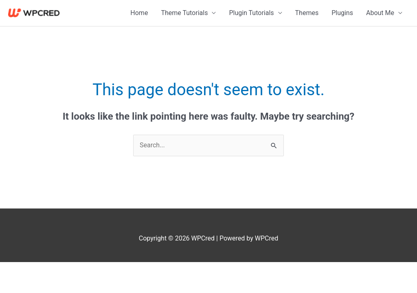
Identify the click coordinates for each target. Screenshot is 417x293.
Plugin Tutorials (251, 13)
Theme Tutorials (184, 13)
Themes (307, 13)
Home (139, 13)
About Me (380, 13)
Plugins (342, 13)
